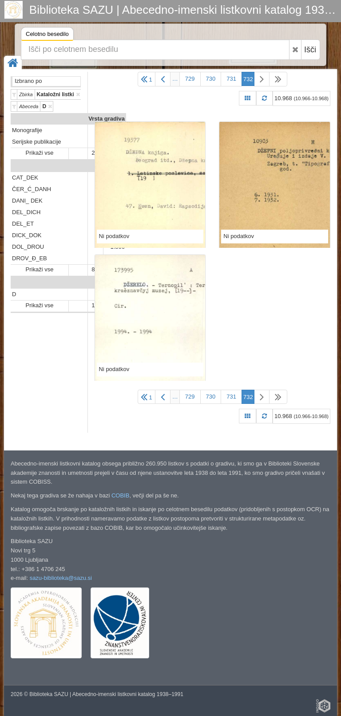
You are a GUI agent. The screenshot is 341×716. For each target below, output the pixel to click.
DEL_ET (23, 223)
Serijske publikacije (36, 141)
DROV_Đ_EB (29, 258)
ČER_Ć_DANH (31, 189)
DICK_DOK (26, 235)
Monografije (27, 130)
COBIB (120, 495)
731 (231, 78)
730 (211, 78)
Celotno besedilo (47, 35)
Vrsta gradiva (106, 118)
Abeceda (113, 282)
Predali (115, 166)
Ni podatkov (114, 236)
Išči (310, 49)
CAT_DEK (25, 177)
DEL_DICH (26, 212)
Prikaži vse (40, 152)
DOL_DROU (28, 246)
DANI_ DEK (27, 200)
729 (190, 78)
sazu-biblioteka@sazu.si (61, 578)
